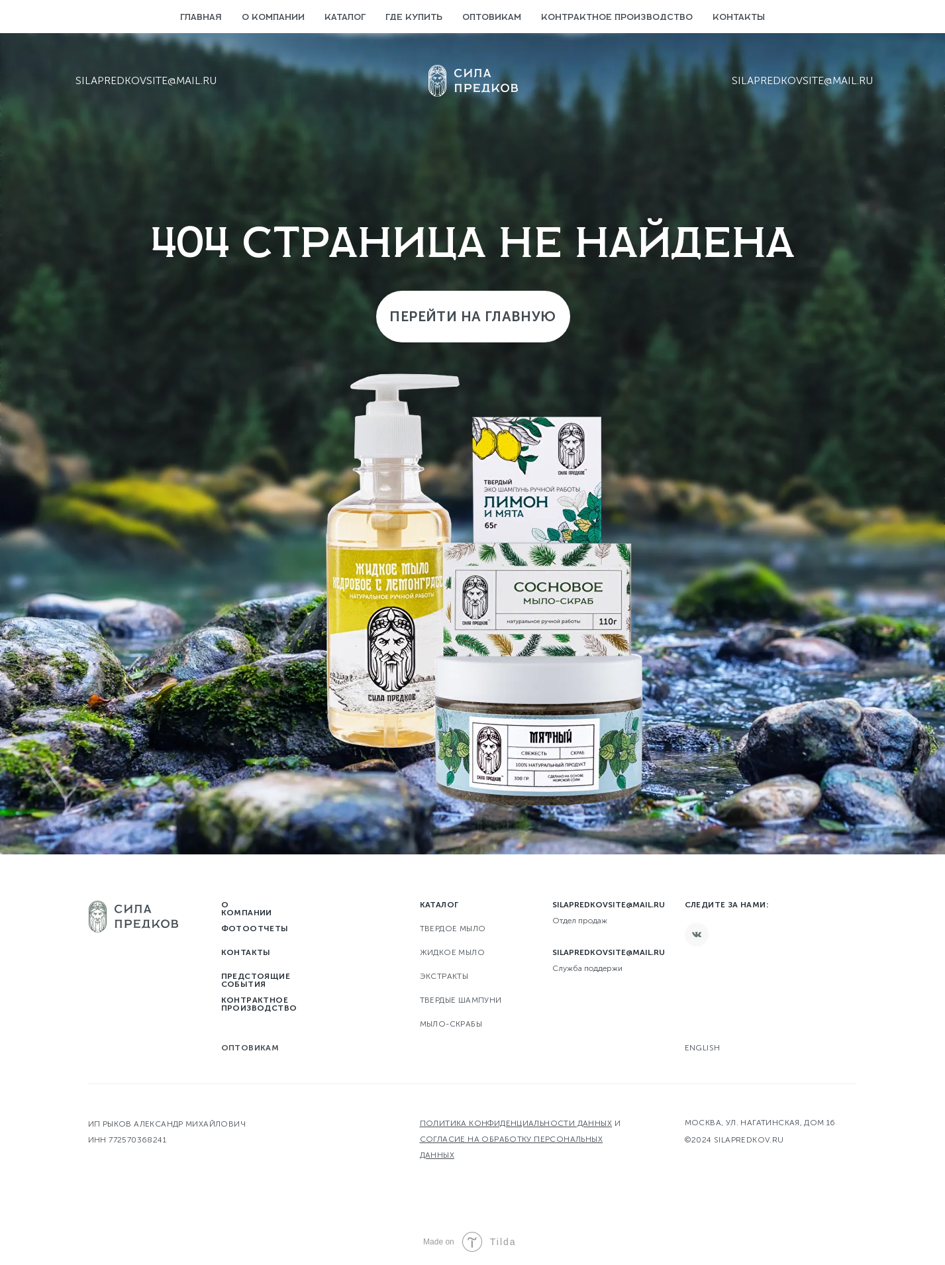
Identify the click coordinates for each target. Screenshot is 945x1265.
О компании (273, 17)
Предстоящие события (255, 980)
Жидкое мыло (452, 952)
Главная (201, 17)
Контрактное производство (617, 17)
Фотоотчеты (255, 928)
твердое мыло (453, 928)
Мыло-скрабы (451, 1024)
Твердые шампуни (461, 1000)
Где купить (413, 17)
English (703, 1047)
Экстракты (444, 976)
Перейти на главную (472, 316)
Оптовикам (491, 17)
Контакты (739, 17)
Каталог (345, 17)
